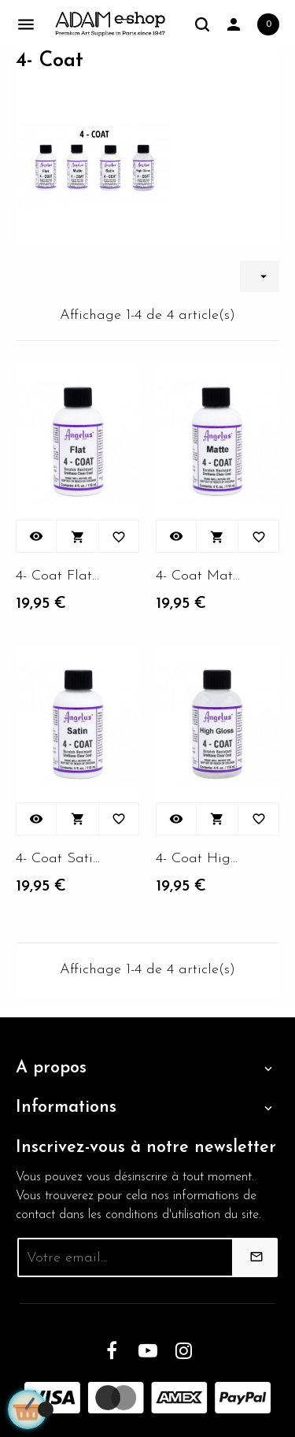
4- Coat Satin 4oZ (59, 858)
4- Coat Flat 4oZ (59, 576)
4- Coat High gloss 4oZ (199, 858)
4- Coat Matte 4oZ (199, 576)
